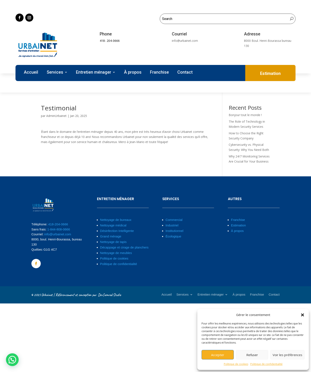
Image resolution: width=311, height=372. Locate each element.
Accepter (217, 355)
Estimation (238, 225)
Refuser (252, 355)
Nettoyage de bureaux (116, 220)
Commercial (173, 220)
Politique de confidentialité (266, 364)
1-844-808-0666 (58, 229)
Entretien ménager (93, 73)
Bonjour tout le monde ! (245, 115)
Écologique (173, 236)
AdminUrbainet (56, 116)
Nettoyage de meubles (116, 253)
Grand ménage (110, 236)
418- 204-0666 (110, 41)
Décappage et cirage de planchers (124, 247)
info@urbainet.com (57, 234)
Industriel (171, 225)
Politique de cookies (236, 364)
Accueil (31, 73)
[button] (302, 315)
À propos (132, 73)
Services (55, 73)
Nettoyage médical (113, 225)
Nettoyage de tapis (113, 242)
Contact (185, 73)
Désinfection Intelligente (117, 231)
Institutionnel (174, 231)
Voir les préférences (287, 355)
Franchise (159, 73)
